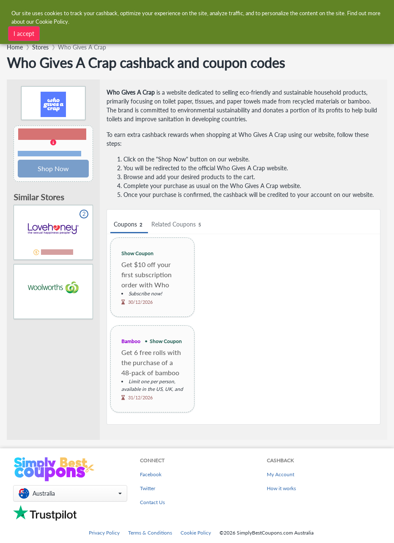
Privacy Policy (104, 532)
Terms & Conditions (150, 532)
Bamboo (130, 341)
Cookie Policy (196, 532)
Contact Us (152, 502)
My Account (280, 474)
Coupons (129, 225)
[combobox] (115, 32)
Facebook (150, 474)
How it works (281, 488)
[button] (53, 143)
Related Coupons (177, 225)
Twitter (147, 488)
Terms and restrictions (49, 153)
